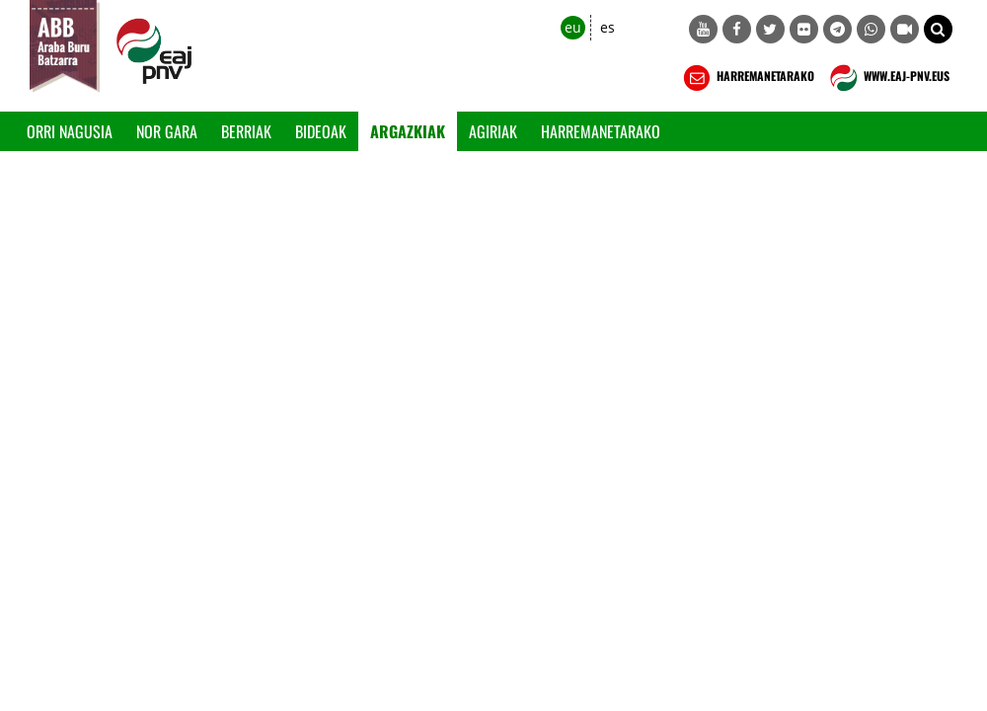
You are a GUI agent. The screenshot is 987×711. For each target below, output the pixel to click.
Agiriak (493, 131)
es (607, 27)
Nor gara (166, 131)
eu (573, 27)
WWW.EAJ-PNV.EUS (887, 78)
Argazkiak (407, 131)
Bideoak (320, 131)
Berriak (246, 131)
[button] (938, 29)
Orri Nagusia (70, 131)
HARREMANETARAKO (746, 78)
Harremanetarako (600, 131)
